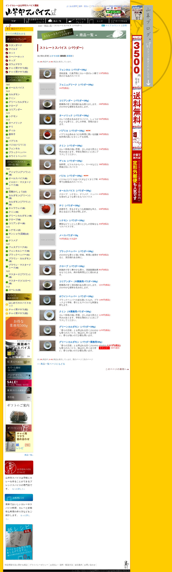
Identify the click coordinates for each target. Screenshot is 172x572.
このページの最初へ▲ (117, 369)
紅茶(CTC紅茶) (19, 361)
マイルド (13, 49)
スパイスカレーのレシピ (98, 20)
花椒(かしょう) (18, 191)
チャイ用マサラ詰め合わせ (19, 437)
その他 (19, 397)
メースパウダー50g (68, 235)
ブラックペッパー (17, 152)
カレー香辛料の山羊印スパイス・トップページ (13, 20)
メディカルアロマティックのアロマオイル (19, 375)
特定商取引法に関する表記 (16, 565)
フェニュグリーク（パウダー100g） (77, 85)
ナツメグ (13, 240)
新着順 (70, 56)
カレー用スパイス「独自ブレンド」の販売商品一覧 (19, 39)
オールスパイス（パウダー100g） (75, 191)
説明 (124, 25)
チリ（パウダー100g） (70, 205)
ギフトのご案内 (19, 412)
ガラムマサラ (15, 64)
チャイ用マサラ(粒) (18, 68)
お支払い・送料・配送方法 (61, 565)
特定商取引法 (115, 6)
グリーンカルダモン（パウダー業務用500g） (81, 342)
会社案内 (78, 565)
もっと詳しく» (18, 489)
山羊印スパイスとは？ (19, 468)
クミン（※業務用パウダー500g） (75, 311)
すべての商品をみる (16, 34)
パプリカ (13, 141)
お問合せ (125, 6)
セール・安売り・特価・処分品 (19, 383)
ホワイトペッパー (17, 156)
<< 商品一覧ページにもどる (51, 364)
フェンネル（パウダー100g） (73, 70)
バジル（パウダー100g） (74, 176)
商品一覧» (29, 455)
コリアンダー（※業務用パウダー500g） (79, 281)
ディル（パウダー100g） (71, 161)
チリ (11, 126)
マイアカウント (113, 25)
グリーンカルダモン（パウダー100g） (78, 327)
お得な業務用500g (19, 328)
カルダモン (14, 94)
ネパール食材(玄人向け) (19, 368)
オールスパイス (16, 88)
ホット (12, 53)
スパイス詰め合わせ (19, 297)
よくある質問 (71, 6)
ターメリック (15, 123)
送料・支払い (84, 6)
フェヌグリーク (18, 247)
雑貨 (19, 390)
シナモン (13, 116)
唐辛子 (12, 134)
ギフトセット (19, 428)
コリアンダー (15, 109)
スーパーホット (16, 56)
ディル (12, 130)
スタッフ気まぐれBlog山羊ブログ (148, 46)
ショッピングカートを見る (119, 20)
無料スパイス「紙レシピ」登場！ (19, 542)
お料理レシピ (19, 497)
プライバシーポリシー (38, 565)
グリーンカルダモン (19, 102)
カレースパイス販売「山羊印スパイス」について (34, 20)
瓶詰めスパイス (19, 349)
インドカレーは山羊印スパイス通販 (22, 5)
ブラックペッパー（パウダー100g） (77, 251)
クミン (12, 98)
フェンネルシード (19, 251)
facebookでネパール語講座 (137, 12)
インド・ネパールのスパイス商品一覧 (55, 20)
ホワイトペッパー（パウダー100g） (77, 296)
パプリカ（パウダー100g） (75, 131)
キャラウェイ (17, 208)
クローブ (13, 106)
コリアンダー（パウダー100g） (74, 101)
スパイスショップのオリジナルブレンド (77, 20)
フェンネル (14, 148)
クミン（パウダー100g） (71, 146)
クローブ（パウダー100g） (72, 266)
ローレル (15, 290)
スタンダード (15, 45)
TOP (40, 25)
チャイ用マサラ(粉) (18, 72)
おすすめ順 (54, 56)
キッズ (12, 60)
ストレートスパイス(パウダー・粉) (19, 79)
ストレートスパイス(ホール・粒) (19, 163)
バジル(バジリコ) (17, 145)
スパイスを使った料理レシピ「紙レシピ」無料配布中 (19, 447)
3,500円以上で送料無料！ (137, 119)
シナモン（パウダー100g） (72, 220)
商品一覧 (48, 25)
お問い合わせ (90, 565)
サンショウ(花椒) (19, 234)
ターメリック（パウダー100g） (74, 115)
